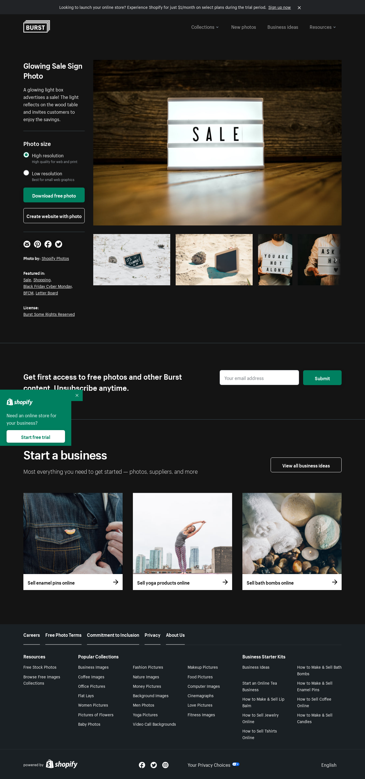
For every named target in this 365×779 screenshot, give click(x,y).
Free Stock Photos (39, 667)
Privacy (153, 634)
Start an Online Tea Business (259, 686)
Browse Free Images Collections (41, 679)
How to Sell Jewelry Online (260, 717)
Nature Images (146, 676)
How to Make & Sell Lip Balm (263, 701)
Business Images (93, 667)
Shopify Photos (55, 258)
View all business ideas (306, 465)
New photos (243, 26)
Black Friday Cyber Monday (47, 286)
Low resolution (47, 173)
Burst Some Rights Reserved (49, 314)
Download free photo (54, 195)
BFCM (28, 292)
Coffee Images (91, 676)
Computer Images (204, 686)
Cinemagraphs (201, 695)
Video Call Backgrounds (154, 724)
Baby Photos (89, 724)
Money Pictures (147, 686)
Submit (322, 377)
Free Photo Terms (63, 634)
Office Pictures (91, 686)
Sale (27, 279)
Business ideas (282, 26)
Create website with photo (54, 215)
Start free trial (35, 436)
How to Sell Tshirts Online (259, 733)
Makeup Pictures (203, 667)
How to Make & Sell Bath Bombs (319, 670)
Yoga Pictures (145, 714)
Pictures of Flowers (95, 714)
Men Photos (143, 704)
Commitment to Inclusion (113, 634)
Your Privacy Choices (214, 764)
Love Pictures (200, 704)
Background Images (151, 695)
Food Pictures (200, 676)
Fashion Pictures (148, 667)
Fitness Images (201, 714)
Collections (205, 26)
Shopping (41, 279)
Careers (31, 634)
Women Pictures (93, 704)
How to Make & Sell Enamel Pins (314, 686)
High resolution (48, 155)
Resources (323, 26)
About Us (175, 634)
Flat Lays (86, 695)
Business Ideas (255, 667)
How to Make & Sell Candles (314, 717)
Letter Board (47, 292)
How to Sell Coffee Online (314, 701)
